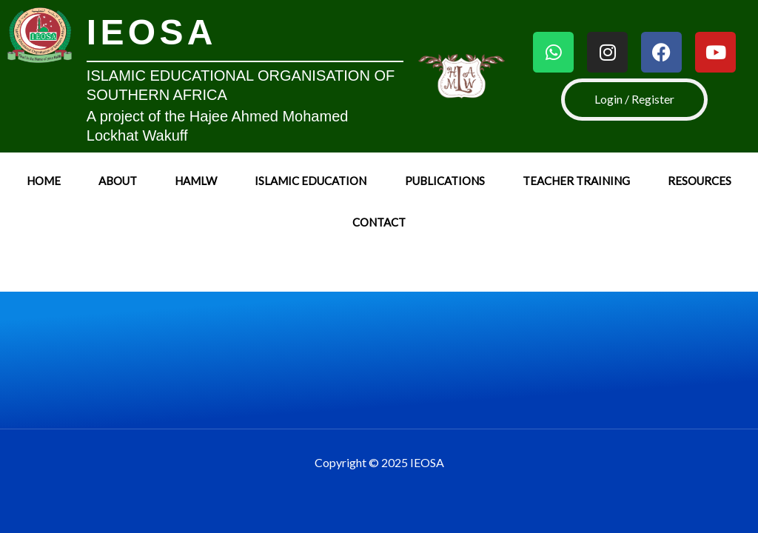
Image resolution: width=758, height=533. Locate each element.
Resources (699, 180)
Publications (445, 180)
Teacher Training (576, 180)
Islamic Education (310, 180)
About (117, 180)
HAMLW (196, 180)
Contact (379, 222)
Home (44, 180)
